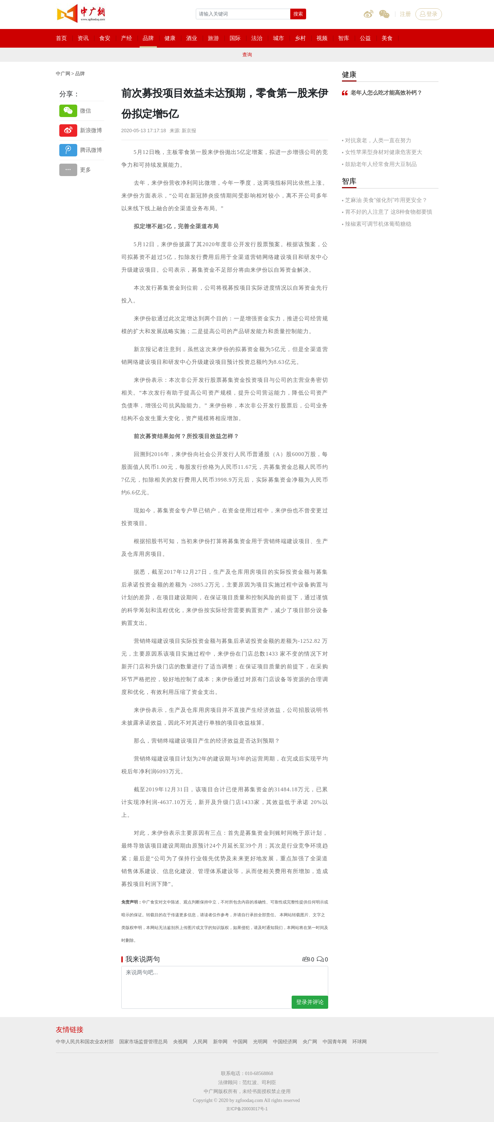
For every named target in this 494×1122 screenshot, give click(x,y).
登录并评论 (310, 1002)
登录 (428, 14)
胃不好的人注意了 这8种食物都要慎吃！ (387, 212)
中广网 (63, 73)
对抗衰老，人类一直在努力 (378, 140)
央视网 (180, 1041)
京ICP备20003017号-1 (247, 1108)
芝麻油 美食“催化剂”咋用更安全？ (386, 200)
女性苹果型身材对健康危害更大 (383, 152)
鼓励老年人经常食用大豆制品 (381, 164)
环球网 (359, 1041)
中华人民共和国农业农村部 (85, 1041)
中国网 (240, 1041)
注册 (405, 14)
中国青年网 (335, 1041)
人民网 (200, 1041)
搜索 (298, 14)
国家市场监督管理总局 (143, 1041)
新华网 (220, 1041)
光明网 (260, 1041)
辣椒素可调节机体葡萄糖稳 (378, 224)
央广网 (310, 1041)
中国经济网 (285, 1041)
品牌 (80, 73)
